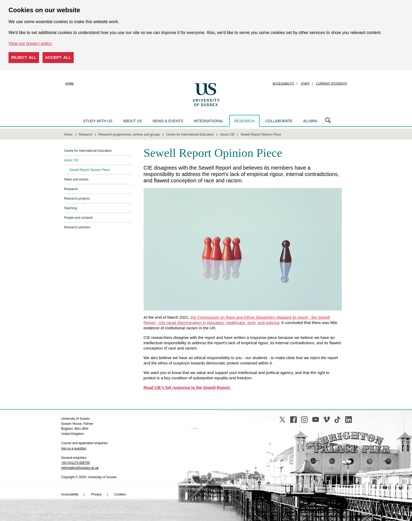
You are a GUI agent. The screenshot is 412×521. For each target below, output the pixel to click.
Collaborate (278, 121)
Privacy (96, 494)
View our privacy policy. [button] (31, 43)
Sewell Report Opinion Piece (89, 170)
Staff (305, 83)
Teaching (70, 208)
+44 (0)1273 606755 (75, 463)
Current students (331, 83)
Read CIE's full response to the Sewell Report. (187, 387)
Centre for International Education (88, 151)
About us (132, 121)
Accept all (58, 57)
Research (244, 121)
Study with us (98, 121)
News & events (168, 121)
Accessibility (283, 83)
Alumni (310, 121)
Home (69, 83)
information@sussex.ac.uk (80, 468)
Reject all (23, 57)
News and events (76, 179)
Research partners (77, 227)
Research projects (77, 198)
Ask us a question (73, 448)
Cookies (120, 494)
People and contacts (78, 218)
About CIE (71, 160)
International (208, 121)
